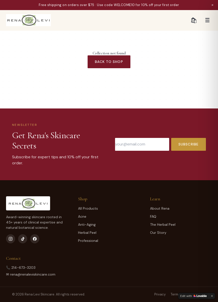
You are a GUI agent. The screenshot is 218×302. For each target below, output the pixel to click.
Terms (175, 294)
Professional (88, 240)
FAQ (153, 216)
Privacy (160, 294)
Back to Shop (109, 61)
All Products (88, 208)
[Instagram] (10, 238)
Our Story (158, 232)
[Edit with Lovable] (193, 296)
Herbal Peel (87, 232)
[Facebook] (34, 238)
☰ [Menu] (207, 20)
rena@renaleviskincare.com (32, 274)
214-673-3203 (23, 267)
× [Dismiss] (212, 5)
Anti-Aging (87, 224)
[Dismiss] (212, 296)
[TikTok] (22, 238)
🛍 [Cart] (193, 20)
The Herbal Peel (162, 224)
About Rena (159, 208)
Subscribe (188, 144)
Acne (82, 216)
